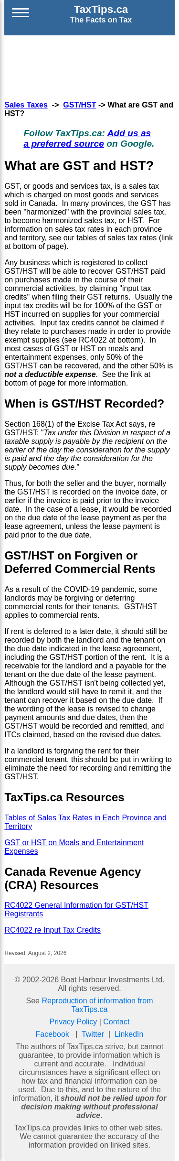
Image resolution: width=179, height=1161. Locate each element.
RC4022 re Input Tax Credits (52, 930)
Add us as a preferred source (87, 138)
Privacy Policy (73, 1022)
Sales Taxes (25, 105)
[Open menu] (20, 14)
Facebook (52, 1034)
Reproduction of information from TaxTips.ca (97, 1005)
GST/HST (79, 105)
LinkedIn (129, 1034)
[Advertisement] (89, 66)
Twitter (93, 1034)
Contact (116, 1022)
